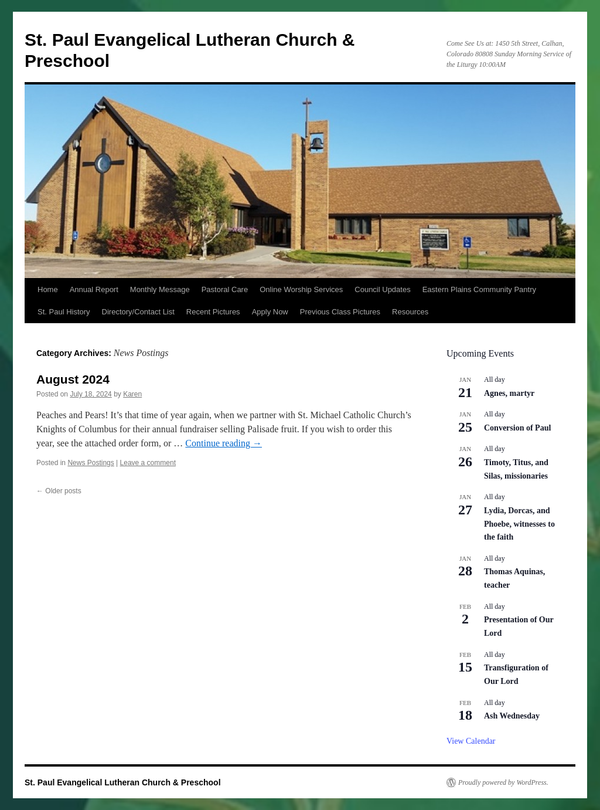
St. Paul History (64, 311)
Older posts (58, 491)
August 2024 (73, 379)
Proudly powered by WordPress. (503, 782)
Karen (132, 394)
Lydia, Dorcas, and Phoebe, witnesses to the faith (519, 523)
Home (48, 289)
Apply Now (270, 311)
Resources (410, 311)
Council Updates (382, 289)
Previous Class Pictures (340, 311)
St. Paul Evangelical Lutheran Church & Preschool (123, 782)
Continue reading (223, 443)
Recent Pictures (213, 311)
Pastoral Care (225, 289)
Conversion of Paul (517, 427)
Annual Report (94, 289)
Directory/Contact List (138, 311)
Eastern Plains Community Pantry (479, 289)
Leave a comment (148, 463)
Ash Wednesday (512, 715)
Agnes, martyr (509, 393)
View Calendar (471, 741)
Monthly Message (160, 289)
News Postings (90, 463)
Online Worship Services (301, 289)
